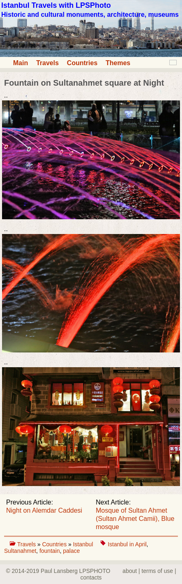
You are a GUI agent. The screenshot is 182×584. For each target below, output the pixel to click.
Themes (118, 62)
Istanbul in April (127, 544)
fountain (49, 551)
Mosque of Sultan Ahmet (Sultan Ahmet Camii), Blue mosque (135, 518)
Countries (82, 62)
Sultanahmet (20, 551)
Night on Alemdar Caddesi (44, 510)
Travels (47, 62)
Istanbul (83, 544)
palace (71, 551)
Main (20, 62)
